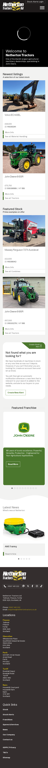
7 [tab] (28, 488)
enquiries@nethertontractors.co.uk (22, 610)
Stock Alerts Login (35, 1)
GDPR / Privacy (9, 747)
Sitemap (6, 757)
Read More (13, 464)
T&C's (5, 752)
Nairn (5, 685)
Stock (5, 709)
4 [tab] (20, 488)
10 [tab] (36, 488)
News (5, 730)
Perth (5, 653)
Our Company (9, 735)
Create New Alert (16, 392)
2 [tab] (14, 488)
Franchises (7, 720)
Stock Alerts (8, 715)
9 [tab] (33, 488)
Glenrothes (7, 636)
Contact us (7, 740)
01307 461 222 (14, 607)
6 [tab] (25, 488)
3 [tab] (17, 488)
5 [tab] (22, 488)
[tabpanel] (24, 448)
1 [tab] (12, 488)
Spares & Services (11, 724)
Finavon (6, 620)
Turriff (5, 669)
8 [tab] (30, 488)
